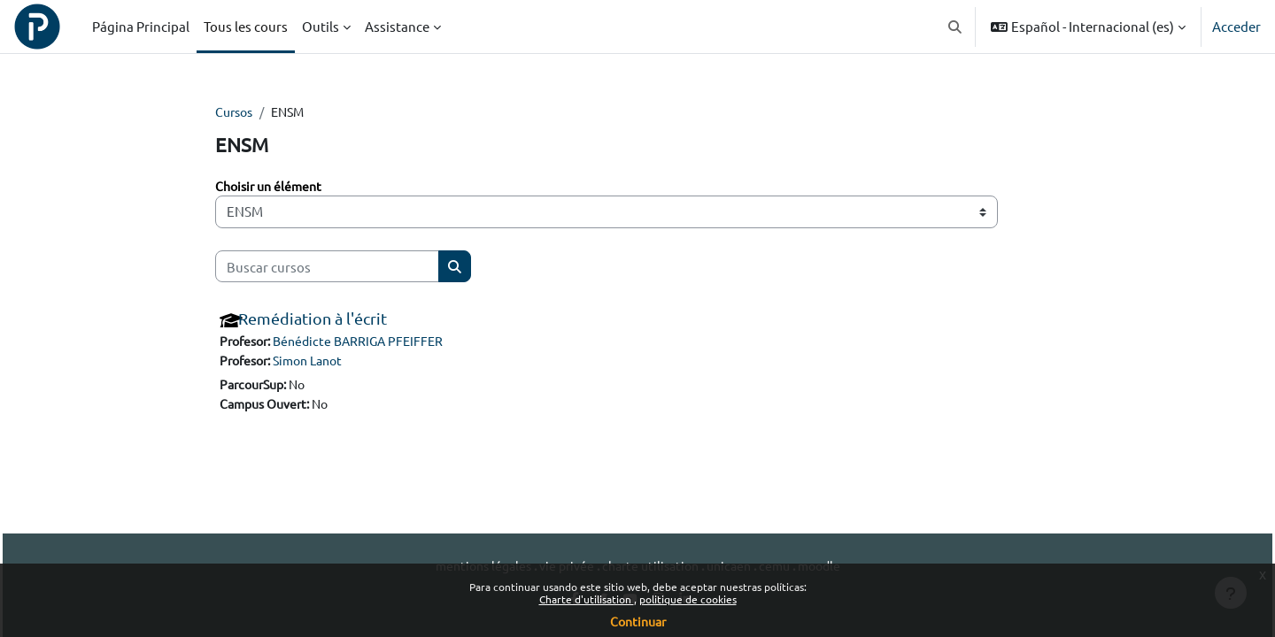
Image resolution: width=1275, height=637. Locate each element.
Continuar (638, 621)
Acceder (1236, 26)
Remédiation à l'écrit (312, 320)
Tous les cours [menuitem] (246, 26)
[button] (955, 26)
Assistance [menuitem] (397, 26)
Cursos (236, 112)
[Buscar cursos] (327, 267)
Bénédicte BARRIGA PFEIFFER (368, 342)
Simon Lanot (317, 362)
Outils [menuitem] (320, 26)
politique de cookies (688, 599)
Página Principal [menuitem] (140, 26)
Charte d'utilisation (586, 599)
